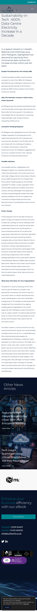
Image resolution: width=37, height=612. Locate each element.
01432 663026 (16, 530)
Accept (7, 607)
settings (26, 604)
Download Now (18, 517)
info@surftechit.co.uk (11, 533)
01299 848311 (17, 527)
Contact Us (32, 2)
